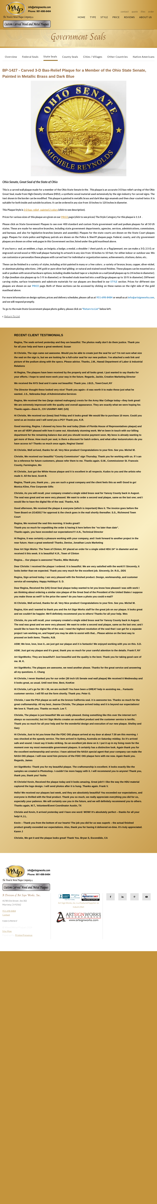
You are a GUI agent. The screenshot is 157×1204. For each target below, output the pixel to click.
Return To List (12, 316)
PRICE (65, 216)
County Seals (70, 56)
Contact (125, 11)
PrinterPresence (23, 935)
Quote (135, 11)
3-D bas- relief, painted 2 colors (41, 209)
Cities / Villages (92, 56)
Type (93, 17)
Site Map (7, 931)
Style (104, 17)
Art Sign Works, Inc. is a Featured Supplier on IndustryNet (79, 901)
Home (81, 17)
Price (116, 17)
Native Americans (143, 56)
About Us (145, 17)
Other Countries (117, 56)
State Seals (50, 56)
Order (151, 11)
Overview (11, 56)
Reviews (129, 17)
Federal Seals (30, 56)
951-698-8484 (9, 911)
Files (143, 11)
